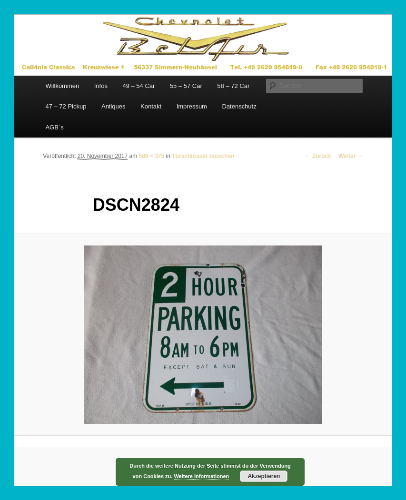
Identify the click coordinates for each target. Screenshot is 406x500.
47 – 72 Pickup (65, 106)
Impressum (192, 106)
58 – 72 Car (233, 85)
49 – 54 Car (138, 85)
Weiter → (350, 156)
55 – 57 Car (186, 85)
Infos (101, 85)
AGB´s (54, 127)
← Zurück (318, 156)
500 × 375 (152, 156)
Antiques (113, 106)
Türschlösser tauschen (203, 156)
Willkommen (62, 85)
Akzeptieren (264, 476)
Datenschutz (239, 106)
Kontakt (150, 106)
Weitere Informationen (201, 476)
